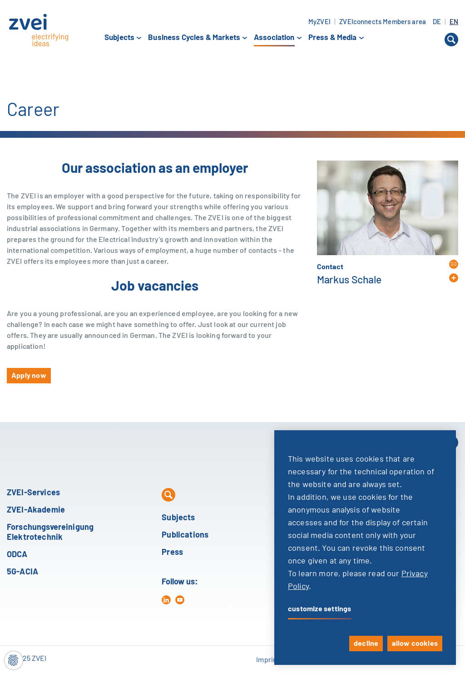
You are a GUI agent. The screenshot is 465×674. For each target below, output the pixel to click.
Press (172, 552)
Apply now (28, 375)
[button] (451, 39)
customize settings (319, 609)
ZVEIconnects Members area (382, 22)
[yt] (179, 599)
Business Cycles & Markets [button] (194, 37)
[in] (166, 599)
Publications (185, 535)
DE (437, 22)
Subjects (178, 518)
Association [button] (274, 38)
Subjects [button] (119, 37)
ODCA (17, 555)
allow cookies (415, 643)
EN (454, 22)
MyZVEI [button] (319, 22)
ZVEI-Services (33, 493)
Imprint (268, 660)
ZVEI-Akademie (36, 510)
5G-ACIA (22, 572)
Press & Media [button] (332, 37)
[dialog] (365, 547)
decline (366, 643)
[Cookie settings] (14, 660)
